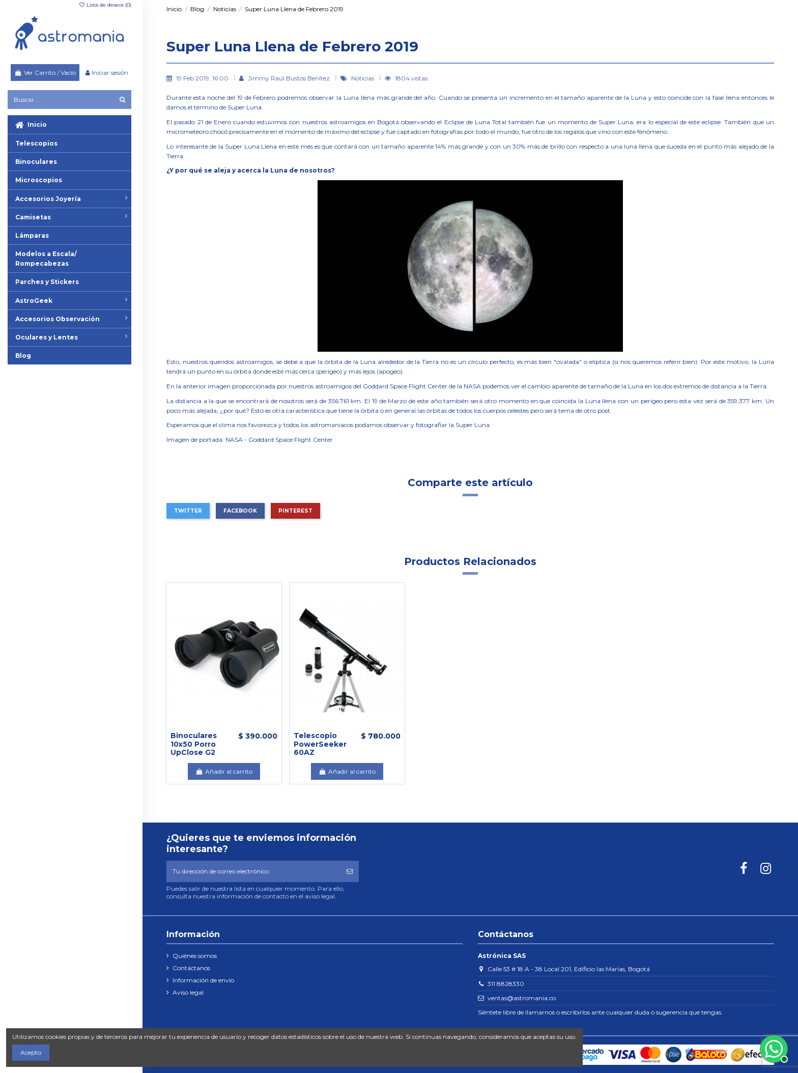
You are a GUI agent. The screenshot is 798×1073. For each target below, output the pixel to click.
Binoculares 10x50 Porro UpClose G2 (193, 744)
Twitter (188, 510)
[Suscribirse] (349, 871)
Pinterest (295, 510)
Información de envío (203, 980)
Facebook (240, 510)
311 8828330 (506, 983)
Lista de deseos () (104, 5)
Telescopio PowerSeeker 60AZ (320, 744)
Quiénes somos (195, 955)
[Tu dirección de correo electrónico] (253, 871)
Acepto (30, 1052)
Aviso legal (188, 992)
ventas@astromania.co (522, 998)
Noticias (363, 78)
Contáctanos (191, 968)
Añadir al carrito (223, 771)
